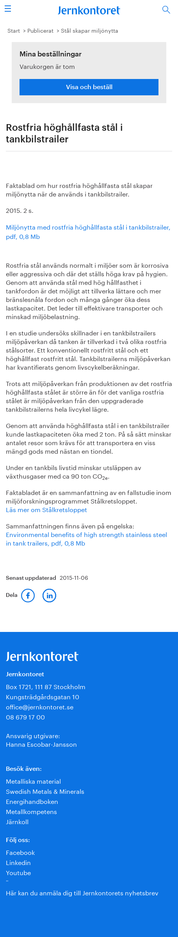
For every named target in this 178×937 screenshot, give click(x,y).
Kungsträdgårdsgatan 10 (42, 696)
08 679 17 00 (25, 716)
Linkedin (18, 862)
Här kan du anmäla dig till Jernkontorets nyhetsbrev (82, 892)
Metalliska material (33, 780)
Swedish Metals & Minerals (45, 790)
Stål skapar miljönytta (89, 30)
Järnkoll (17, 821)
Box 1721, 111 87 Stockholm (45, 686)
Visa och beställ (89, 87)
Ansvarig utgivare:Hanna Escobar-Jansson (41, 739)
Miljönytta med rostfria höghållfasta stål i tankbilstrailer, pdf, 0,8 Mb (88, 230)
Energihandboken (32, 800)
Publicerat (40, 30)
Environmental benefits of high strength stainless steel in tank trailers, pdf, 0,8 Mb (86, 538)
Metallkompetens (31, 811)
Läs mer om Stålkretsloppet (46, 509)
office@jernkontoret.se (39, 706)
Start (13, 30)
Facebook (20, 851)
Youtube (18, 872)
